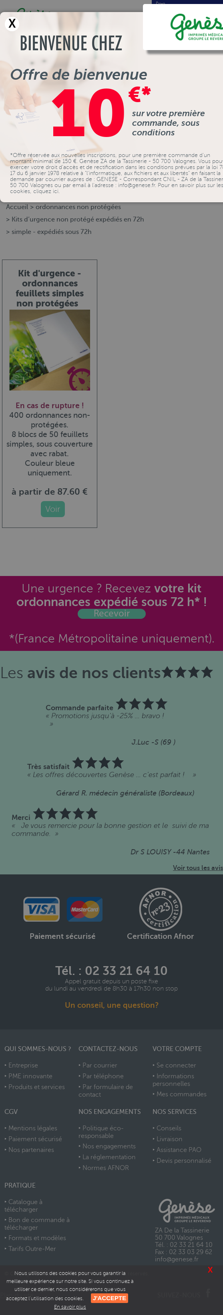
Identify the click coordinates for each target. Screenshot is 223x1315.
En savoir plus (70, 1307)
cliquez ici (45, 191)
